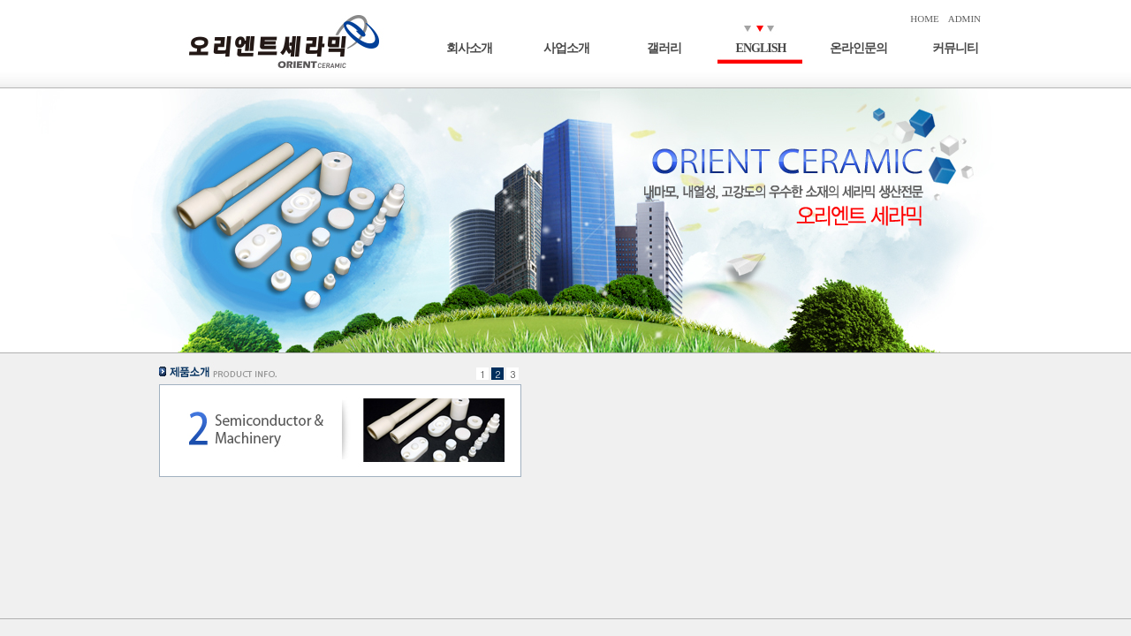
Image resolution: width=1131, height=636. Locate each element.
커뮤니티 (955, 48)
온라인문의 (858, 48)
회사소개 (469, 48)
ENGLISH (761, 48)
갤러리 (664, 48)
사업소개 (566, 48)
